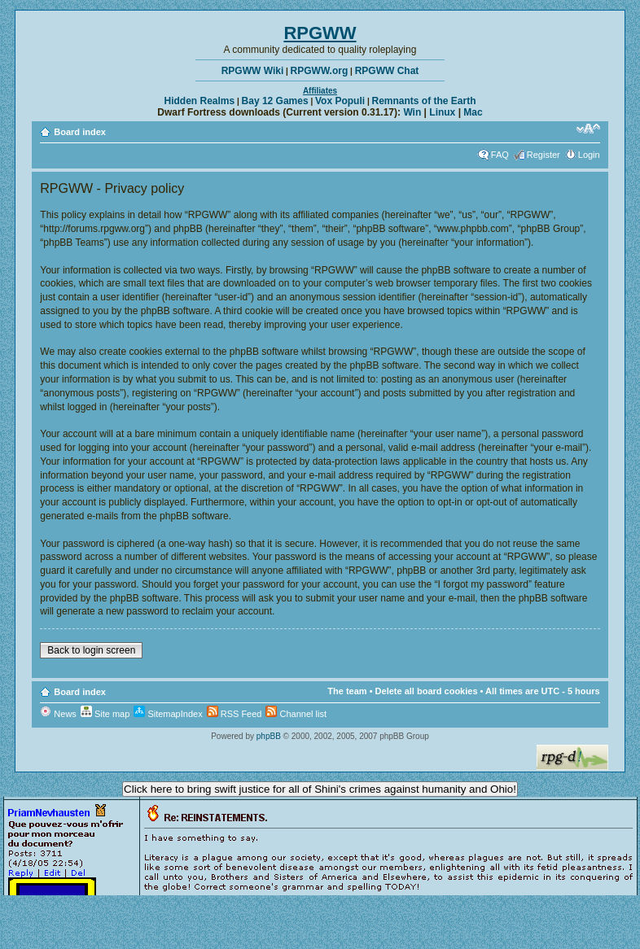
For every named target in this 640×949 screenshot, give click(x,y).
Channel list (296, 714)
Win (412, 112)
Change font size (588, 128)
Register (543, 155)
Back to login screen (91, 650)
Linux (442, 112)
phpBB (268, 736)
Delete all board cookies (426, 691)
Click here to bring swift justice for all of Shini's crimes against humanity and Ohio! (320, 789)
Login (589, 155)
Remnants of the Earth (423, 101)
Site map (105, 714)
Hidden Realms (199, 101)
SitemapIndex (168, 714)
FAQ (500, 155)
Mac (472, 112)
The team (346, 691)
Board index (80, 132)
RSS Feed (234, 714)
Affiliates (320, 90)
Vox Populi (340, 101)
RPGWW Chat (387, 71)
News (58, 714)
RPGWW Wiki (252, 71)
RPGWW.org (319, 71)
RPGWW (319, 33)
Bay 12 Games (275, 101)
